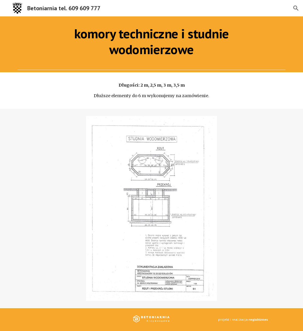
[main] (151, 41)
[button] (296, 8)
